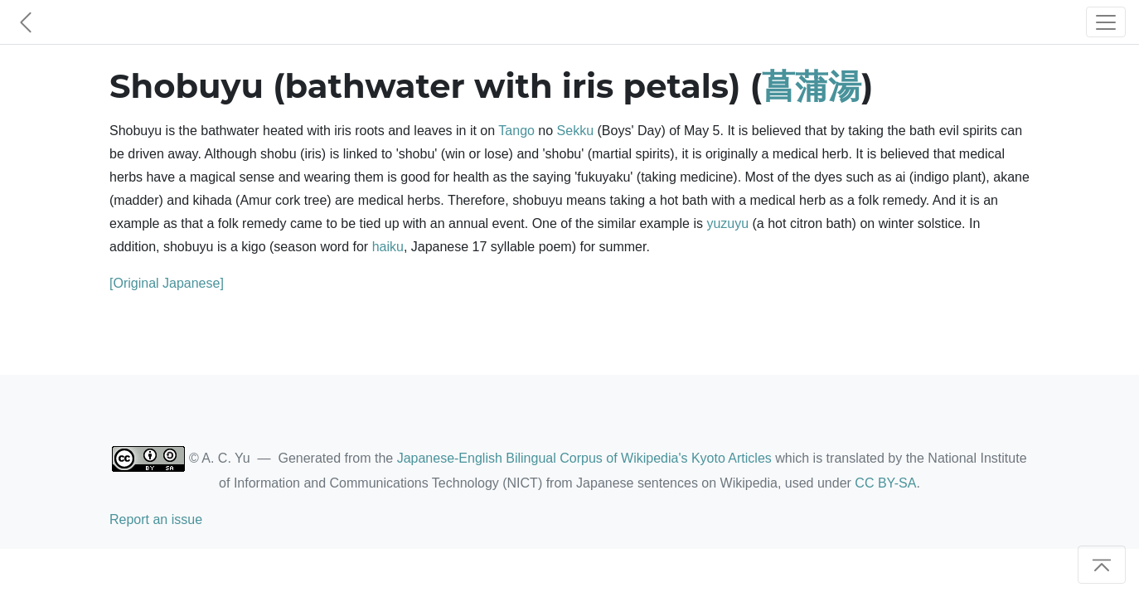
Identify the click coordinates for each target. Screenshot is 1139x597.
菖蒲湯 (811, 86)
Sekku (575, 131)
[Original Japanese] (166, 283)
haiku (388, 247)
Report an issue (155, 519)
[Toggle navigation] (1106, 22)
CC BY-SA (885, 483)
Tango (516, 131)
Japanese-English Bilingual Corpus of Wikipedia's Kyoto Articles (584, 458)
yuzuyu (727, 223)
